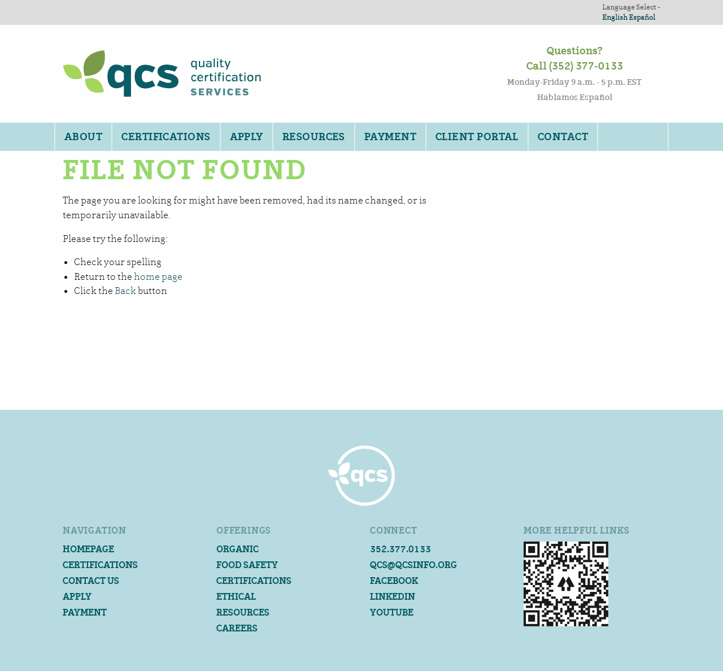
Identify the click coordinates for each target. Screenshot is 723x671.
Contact (563, 137)
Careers (237, 628)
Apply (246, 137)
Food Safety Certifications (253, 573)
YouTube (391, 612)
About (83, 137)
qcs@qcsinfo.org (413, 565)
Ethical (236, 597)
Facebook (394, 581)
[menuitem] (82, 137)
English (615, 17)
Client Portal (477, 137)
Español (642, 17)
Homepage (88, 549)
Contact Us (91, 581)
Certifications (165, 137)
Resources (313, 137)
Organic (237, 549)
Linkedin (392, 597)
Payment (390, 137)
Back (125, 291)
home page (158, 277)
